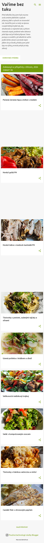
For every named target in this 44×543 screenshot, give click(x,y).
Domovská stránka (10, 58)
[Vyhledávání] (35, 4)
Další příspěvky (22, 527)
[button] (39, 105)
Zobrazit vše (8, 70)
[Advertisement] (22, 128)
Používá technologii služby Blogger (22, 535)
